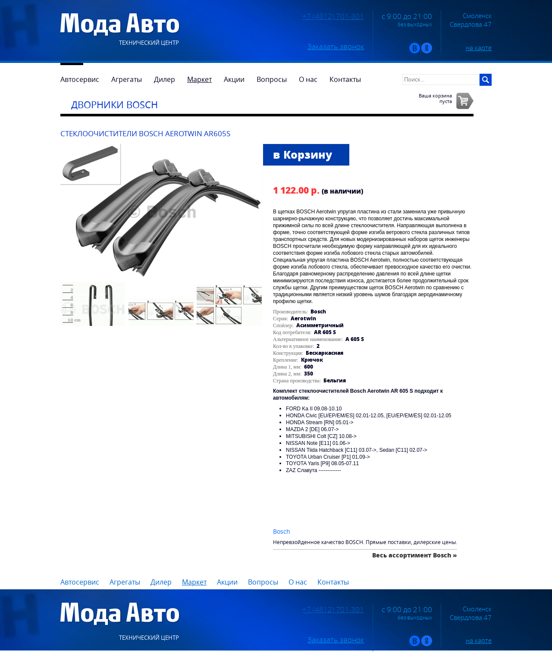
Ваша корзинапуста (435, 98)
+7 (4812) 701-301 (333, 16)
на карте (479, 47)
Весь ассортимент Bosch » (414, 555)
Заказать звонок (335, 46)
